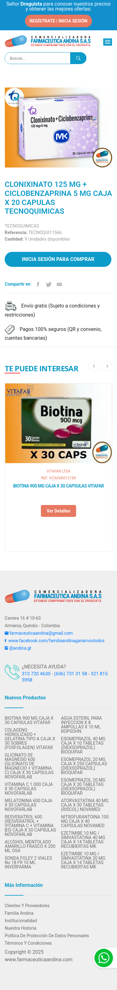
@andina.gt (18, 648)
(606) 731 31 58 (70, 674)
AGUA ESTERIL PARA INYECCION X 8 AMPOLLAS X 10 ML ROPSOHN (81, 724)
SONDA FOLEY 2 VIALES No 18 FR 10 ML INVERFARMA (28, 862)
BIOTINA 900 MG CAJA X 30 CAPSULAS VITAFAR (58, 485)
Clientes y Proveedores (27, 905)
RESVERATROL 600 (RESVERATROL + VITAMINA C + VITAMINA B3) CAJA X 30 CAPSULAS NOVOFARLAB (30, 826)
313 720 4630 (36, 674)
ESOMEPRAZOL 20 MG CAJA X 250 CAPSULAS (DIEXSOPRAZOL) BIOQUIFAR (84, 766)
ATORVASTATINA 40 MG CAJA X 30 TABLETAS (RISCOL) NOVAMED (85, 805)
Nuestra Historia (20, 928)
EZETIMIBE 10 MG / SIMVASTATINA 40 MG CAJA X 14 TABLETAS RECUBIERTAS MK (83, 839)
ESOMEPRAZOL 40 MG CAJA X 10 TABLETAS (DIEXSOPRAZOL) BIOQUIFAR (83, 745)
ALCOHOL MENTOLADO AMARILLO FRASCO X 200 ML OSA (30, 846)
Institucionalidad (21, 920)
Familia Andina (19, 913)
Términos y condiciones (28, 943)
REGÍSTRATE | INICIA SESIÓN (58, 20)
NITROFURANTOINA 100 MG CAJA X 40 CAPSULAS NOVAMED (85, 821)
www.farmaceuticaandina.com (38, 959)
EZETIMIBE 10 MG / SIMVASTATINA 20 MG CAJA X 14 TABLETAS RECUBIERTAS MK (83, 860)
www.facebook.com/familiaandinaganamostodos (55, 640)
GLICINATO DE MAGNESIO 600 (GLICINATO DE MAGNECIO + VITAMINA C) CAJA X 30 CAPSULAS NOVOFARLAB (29, 766)
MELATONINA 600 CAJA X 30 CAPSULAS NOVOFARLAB (28, 805)
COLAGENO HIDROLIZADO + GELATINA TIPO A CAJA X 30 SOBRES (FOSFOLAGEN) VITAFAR (30, 739)
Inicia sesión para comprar (58, 259)
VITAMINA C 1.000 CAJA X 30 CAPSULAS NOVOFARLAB (29, 788)
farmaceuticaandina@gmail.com (39, 633)
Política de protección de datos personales (47, 935)
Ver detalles (58, 510)
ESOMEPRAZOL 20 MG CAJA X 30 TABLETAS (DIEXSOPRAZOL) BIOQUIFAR (83, 786)
